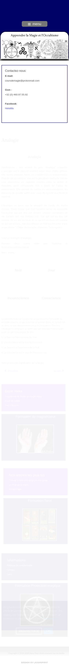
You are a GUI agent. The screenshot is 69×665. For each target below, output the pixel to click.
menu (34, 24)
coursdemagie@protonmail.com (22, 80)
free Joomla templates (34, 662)
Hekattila (9, 108)
